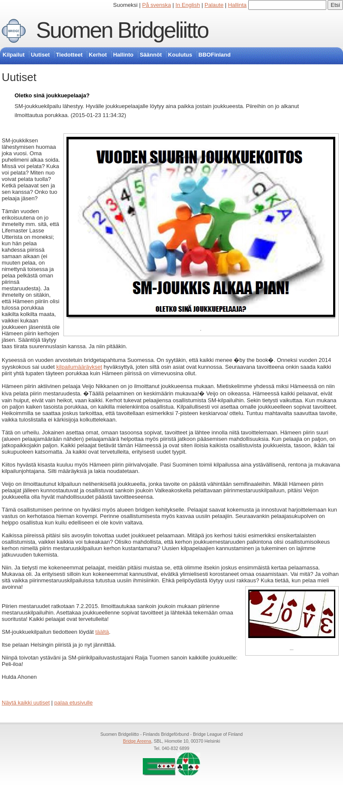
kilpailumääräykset (79, 367)
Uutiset (40, 54)
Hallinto (123, 54)
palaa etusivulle (73, 702)
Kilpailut (13, 54)
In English (187, 5)
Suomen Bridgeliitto (122, 30)
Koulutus (180, 54)
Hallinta (237, 5)
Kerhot (98, 54)
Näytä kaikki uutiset (26, 702)
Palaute (214, 5)
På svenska (156, 5)
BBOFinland (215, 54)
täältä (102, 632)
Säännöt (151, 54)
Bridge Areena (137, 741)
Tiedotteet (69, 54)
